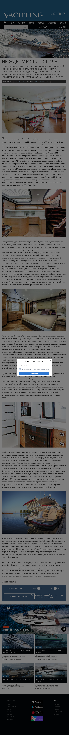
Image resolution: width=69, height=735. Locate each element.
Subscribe (34, 373)
